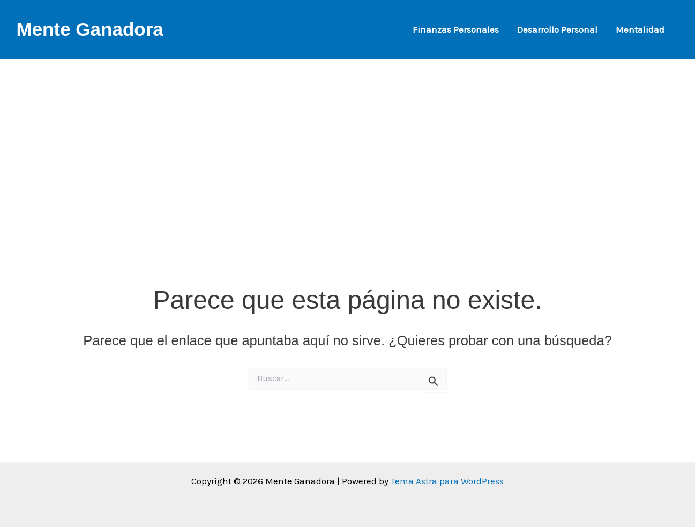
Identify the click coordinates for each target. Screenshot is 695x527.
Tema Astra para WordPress (447, 481)
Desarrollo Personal (557, 29)
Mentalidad (640, 29)
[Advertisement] (347, 134)
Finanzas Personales (456, 29)
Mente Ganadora (90, 29)
